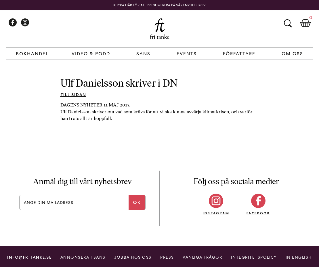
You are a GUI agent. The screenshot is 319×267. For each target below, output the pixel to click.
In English (299, 257)
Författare (239, 54)
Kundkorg (305, 23)
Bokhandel (32, 54)
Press (167, 257)
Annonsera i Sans (83, 257)
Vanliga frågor (202, 257)
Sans (143, 54)
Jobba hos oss (133, 257)
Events (187, 54)
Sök (287, 23)
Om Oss (292, 54)
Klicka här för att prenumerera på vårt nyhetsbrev (159, 5)
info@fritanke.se (29, 257)
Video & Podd (91, 54)
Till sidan (73, 94)
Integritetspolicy (254, 257)
